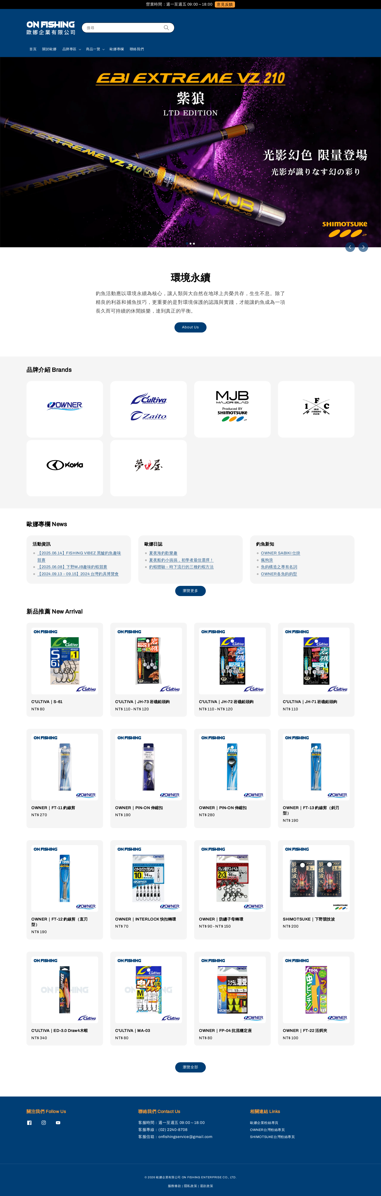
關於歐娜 (49, 49)
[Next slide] (363, 247)
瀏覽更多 (190, 591)
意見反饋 (225, 4)
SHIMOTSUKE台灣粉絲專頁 (272, 1137)
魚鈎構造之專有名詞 (279, 567)
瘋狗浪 (267, 560)
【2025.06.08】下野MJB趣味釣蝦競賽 (72, 567)
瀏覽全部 (190, 1067)
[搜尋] (166, 27)
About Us (190, 327)
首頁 (32, 49)
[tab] (187, 243)
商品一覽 (93, 49)
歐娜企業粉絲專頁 (264, 1123)
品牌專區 (69, 49)
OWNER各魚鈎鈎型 (279, 574)
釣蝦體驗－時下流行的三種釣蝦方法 (181, 567)
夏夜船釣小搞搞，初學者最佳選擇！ (181, 560)
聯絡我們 (137, 49)
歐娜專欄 (117, 49)
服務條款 (174, 1186)
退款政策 (206, 1186)
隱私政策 (190, 1186)
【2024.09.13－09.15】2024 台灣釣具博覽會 (78, 574)
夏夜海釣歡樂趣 (163, 553)
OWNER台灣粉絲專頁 (267, 1130)
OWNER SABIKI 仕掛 (280, 553)
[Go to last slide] (350, 247)
